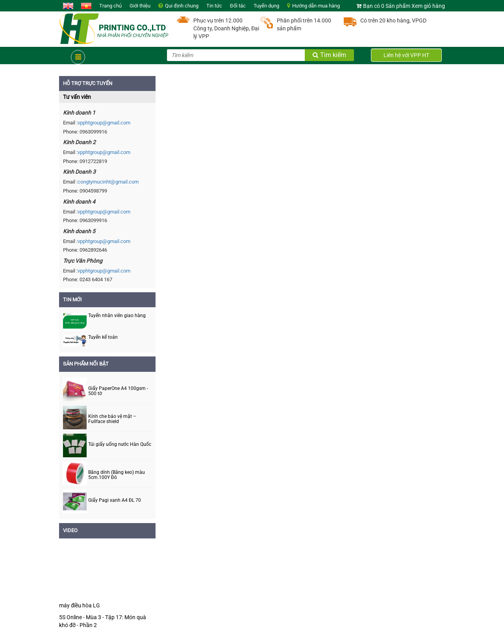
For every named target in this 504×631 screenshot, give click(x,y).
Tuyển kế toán (103, 337)
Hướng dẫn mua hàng (316, 6)
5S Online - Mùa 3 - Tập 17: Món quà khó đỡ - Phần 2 (102, 621)
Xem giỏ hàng (428, 6)
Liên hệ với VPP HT (406, 55)
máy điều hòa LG (79, 605)
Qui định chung (181, 6)
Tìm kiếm (329, 55)
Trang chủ (110, 6)
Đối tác (238, 6)
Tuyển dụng (266, 6)
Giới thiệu (140, 6)
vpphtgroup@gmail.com (104, 123)
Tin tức (214, 6)
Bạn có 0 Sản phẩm (386, 6)
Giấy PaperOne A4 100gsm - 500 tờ (118, 391)
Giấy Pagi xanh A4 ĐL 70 (114, 500)
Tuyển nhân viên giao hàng (117, 315)
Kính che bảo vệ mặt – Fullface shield (112, 419)
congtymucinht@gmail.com (108, 182)
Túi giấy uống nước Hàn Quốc (119, 444)
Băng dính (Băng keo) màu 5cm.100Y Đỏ (116, 475)
